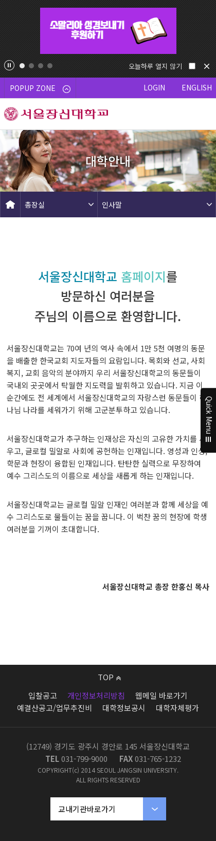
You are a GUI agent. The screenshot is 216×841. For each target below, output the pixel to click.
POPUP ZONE (40, 88)
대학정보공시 (124, 707)
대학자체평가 (177, 707)
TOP (109, 676)
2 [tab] (31, 65)
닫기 (207, 66)
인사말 (112, 204)
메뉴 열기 (200, 114)
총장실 (35, 204)
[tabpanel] (108, 31)
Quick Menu (208, 421)
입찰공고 (42, 695)
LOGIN (154, 87)
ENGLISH (197, 87)
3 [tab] (40, 65)
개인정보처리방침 (96, 695)
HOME (10, 204)
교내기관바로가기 (87, 808)
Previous (12, 31)
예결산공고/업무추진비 (54, 707)
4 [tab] (49, 65)
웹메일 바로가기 (161, 695)
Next (203, 31)
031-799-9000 (84, 758)
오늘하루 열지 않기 (155, 66)
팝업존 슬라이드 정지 (9, 65)
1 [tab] (22, 65)
